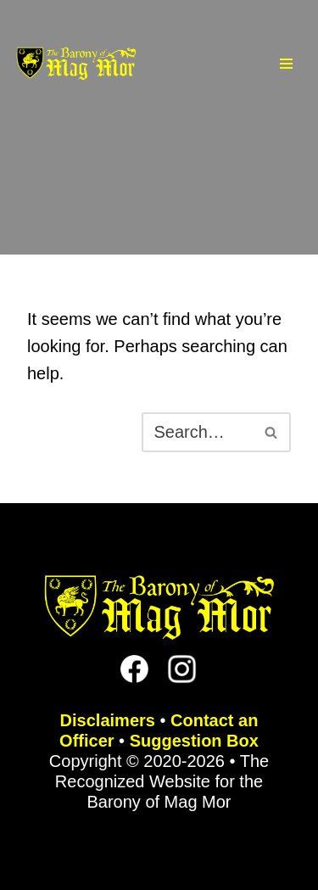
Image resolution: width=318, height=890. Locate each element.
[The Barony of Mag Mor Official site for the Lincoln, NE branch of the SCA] (76, 64)
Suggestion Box (194, 740)
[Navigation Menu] (286, 63)
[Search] (197, 432)
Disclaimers (107, 720)
